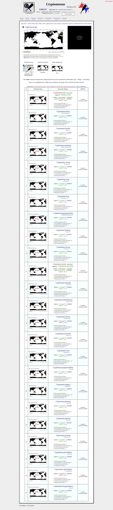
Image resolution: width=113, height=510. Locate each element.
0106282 (51, 11)
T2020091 (69, 268)
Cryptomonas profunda (63, 435)
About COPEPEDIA (81, 86)
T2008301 (69, 439)
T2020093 (69, 321)
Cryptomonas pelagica (63, 384)
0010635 (58, 11)
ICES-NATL (65, 23)
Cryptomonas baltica (63, 111)
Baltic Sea (71, 23)
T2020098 (69, 456)
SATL (36, 23)
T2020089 (69, 166)
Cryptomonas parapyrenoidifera (63, 367)
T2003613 (69, 251)
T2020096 (69, 405)
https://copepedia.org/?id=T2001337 (64, 9)
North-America (88, 23)
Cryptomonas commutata (63, 145)
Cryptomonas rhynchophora (63, 469)
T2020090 (69, 217)
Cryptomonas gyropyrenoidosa (63, 213)
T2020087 (69, 132)
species (51, 82)
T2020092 (69, 287)
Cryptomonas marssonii (63, 283)
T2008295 (69, 115)
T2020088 (69, 149)
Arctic (55, 23)
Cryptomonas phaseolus (63, 401)
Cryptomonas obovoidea (65, 266)
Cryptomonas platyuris (63, 418)
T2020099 (69, 490)
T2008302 (69, 473)
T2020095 (69, 372)
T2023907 (69, 234)
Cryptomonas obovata (63, 317)
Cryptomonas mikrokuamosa (63, 300)
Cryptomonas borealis (63, 128)
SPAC (44, 23)
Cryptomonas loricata (63, 247)
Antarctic (59, 23)
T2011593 (69, 99)
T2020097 (69, 422)
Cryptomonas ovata (63, 350)
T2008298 (69, 304)
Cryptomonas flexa (63, 196)
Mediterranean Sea (79, 23)
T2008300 (69, 389)
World (29, 23)
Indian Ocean (49, 23)
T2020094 (69, 270)
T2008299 (69, 355)
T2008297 (69, 200)
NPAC (40, 23)
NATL (33, 23)
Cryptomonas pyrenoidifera (63, 452)
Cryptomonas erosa (63, 179)
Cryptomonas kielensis (63, 230)
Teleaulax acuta (66, 95)
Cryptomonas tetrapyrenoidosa (63, 486)
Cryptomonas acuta (59, 93)
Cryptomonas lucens (59, 264)
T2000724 (69, 97)
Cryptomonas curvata (63, 162)
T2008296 (69, 183)
